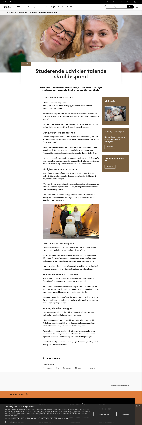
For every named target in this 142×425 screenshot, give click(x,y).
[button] (6, 418)
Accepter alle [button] (104, 414)
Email (78, 367)
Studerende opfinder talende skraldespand (43, 12)
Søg (130, 7)
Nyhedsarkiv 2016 (22, 12)
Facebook (47, 367)
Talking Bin (110, 165)
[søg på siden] (116, 6)
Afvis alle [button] (126, 414)
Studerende (110, 2)
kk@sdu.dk (60, 96)
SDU (4, 12)
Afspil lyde (110, 145)
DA (135, 2)
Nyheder (41, 7)
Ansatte (120, 2)
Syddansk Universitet (9, 2)
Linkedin (67, 367)
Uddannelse (21, 7)
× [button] (140, 406)
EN (138, 2)
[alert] (71, 414)
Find (128, 2)
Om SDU (70, 7)
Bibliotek (61, 7)
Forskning (31, 7)
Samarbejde (51, 7)
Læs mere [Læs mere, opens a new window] (14, 415)
